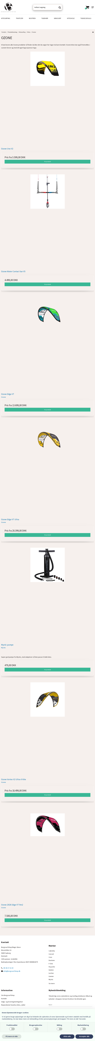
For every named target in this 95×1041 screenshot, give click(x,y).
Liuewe (51, 976)
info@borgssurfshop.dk (12, 971)
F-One (51, 964)
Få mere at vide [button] (12, 1036)
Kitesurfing (5, 18)
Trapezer (19, 18)
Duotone (52, 960)
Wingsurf (57, 18)
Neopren (32, 18)
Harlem (51, 970)
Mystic (51, 979)
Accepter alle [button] (84, 1036)
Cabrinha (52, 951)
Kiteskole (71, 18)
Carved (51, 954)
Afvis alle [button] (67, 1036)
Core (50, 957)
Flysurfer (52, 967)
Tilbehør (44, 18)
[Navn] (70, 1004)
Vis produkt (47, 161)
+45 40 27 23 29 (7, 968)
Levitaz (51, 973)
